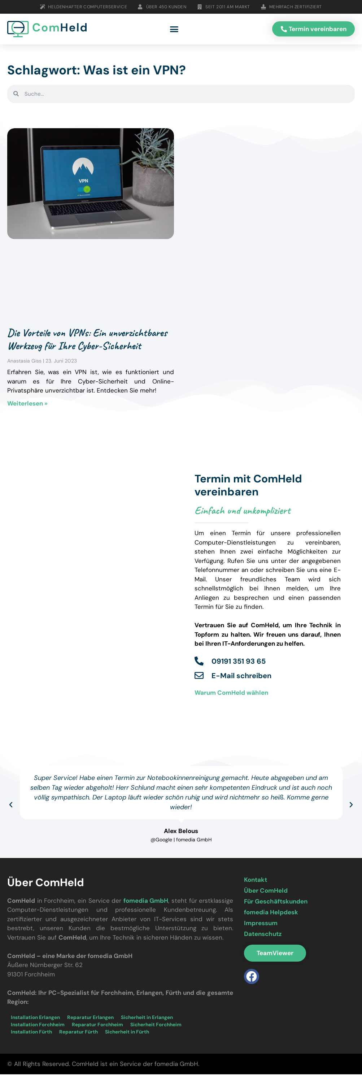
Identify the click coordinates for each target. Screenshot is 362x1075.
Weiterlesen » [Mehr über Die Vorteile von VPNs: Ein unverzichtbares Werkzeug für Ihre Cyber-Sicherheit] (27, 404)
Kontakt (255, 880)
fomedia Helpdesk (271, 912)
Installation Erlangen (35, 1018)
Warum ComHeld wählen (231, 693)
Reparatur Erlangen (90, 1018)
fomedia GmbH (146, 901)
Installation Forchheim (38, 1025)
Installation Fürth (31, 1033)
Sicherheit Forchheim (156, 1025)
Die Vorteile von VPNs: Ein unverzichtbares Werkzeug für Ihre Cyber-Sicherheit (87, 339)
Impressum (261, 923)
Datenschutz (263, 934)
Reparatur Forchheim (97, 1025)
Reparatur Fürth (78, 1033)
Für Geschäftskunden (276, 902)
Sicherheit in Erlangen (147, 1018)
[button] (174, 29)
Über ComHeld (266, 891)
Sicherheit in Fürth (127, 1033)
